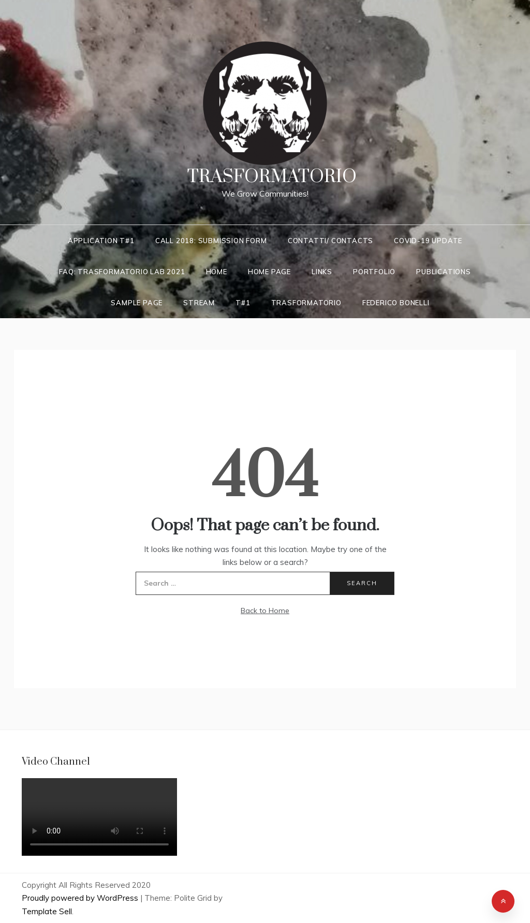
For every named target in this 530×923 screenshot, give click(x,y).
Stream (199, 303)
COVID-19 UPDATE (428, 240)
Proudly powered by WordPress (81, 898)
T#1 (242, 303)
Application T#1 (101, 240)
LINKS (322, 271)
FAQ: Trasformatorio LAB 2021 (122, 271)
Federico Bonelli (396, 303)
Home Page (269, 271)
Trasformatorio (272, 177)
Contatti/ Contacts (330, 240)
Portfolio (374, 271)
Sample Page (137, 303)
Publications (443, 271)
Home (216, 271)
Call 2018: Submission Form (211, 240)
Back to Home (265, 610)
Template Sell (47, 911)
